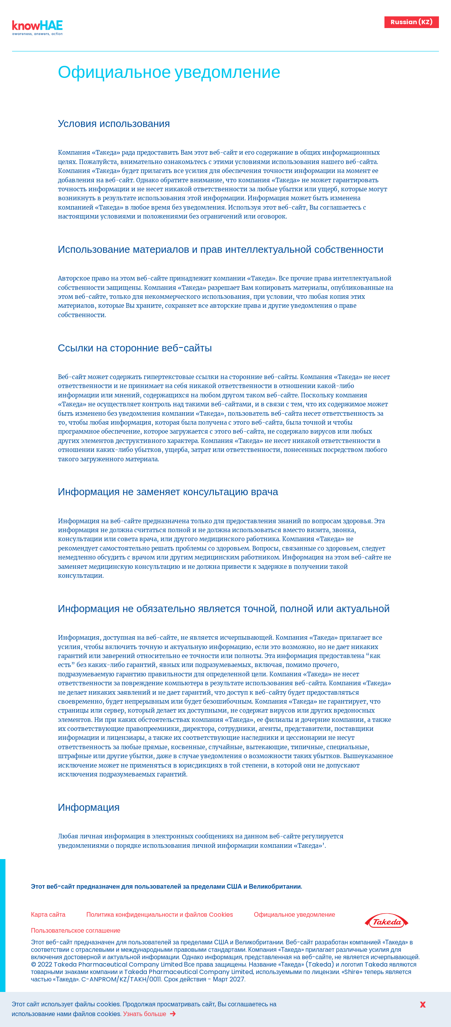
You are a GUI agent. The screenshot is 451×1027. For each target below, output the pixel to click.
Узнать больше (144, 1013)
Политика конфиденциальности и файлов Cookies (159, 914)
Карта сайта (48, 914)
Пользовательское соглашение (76, 930)
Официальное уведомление (294, 914)
